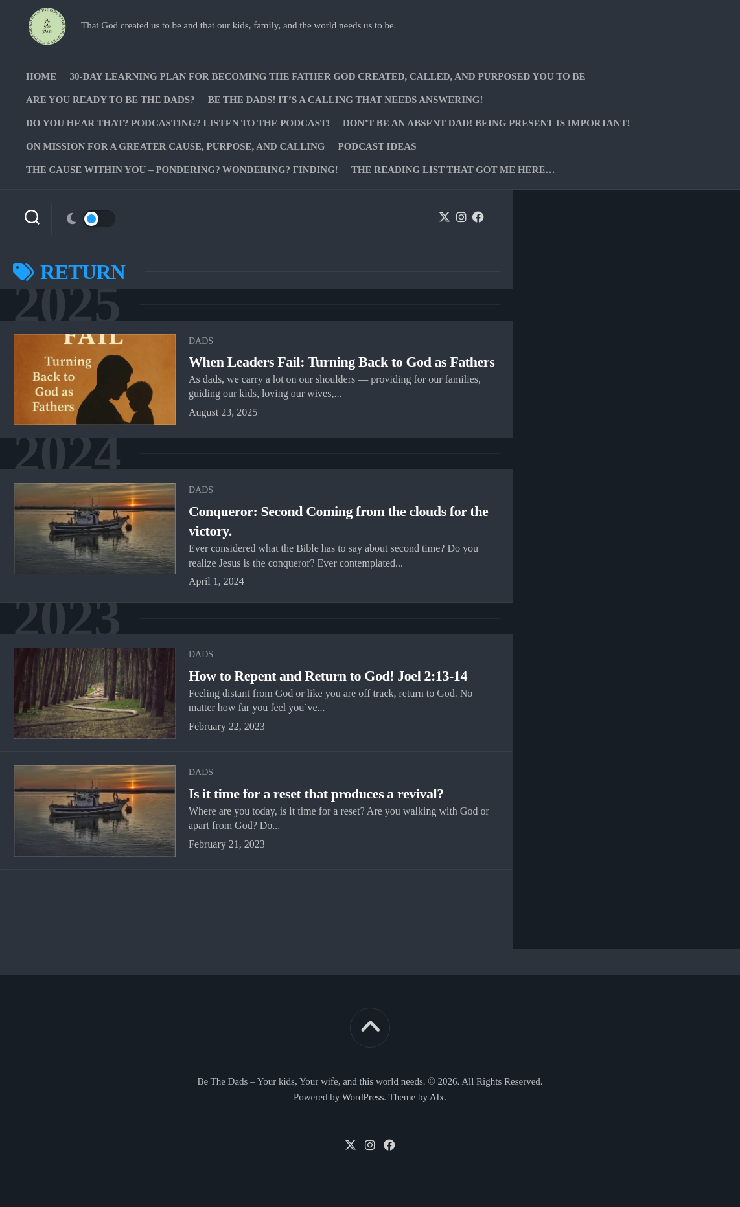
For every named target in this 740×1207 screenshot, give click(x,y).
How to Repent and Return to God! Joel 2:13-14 (328, 676)
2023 (67, 618)
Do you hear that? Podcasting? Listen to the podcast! (178, 123)
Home (41, 76)
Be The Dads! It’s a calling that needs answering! (345, 100)
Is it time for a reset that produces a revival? (316, 793)
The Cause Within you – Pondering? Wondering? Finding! (182, 169)
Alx (437, 1097)
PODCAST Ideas (377, 146)
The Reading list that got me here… (453, 169)
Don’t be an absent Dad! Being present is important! (486, 123)
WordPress (363, 1097)
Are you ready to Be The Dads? (110, 100)
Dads (201, 341)
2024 (67, 454)
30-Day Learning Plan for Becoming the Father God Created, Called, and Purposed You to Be (328, 76)
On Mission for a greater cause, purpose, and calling (175, 146)
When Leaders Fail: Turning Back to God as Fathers (341, 362)
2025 (67, 304)
